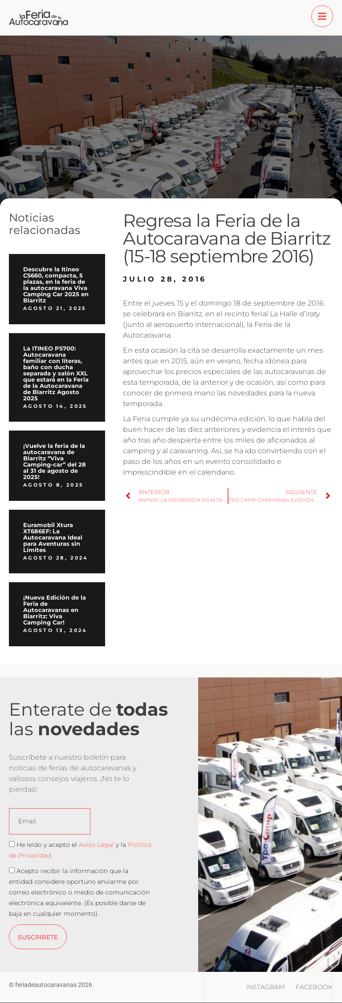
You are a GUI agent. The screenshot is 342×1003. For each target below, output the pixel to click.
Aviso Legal (96, 845)
